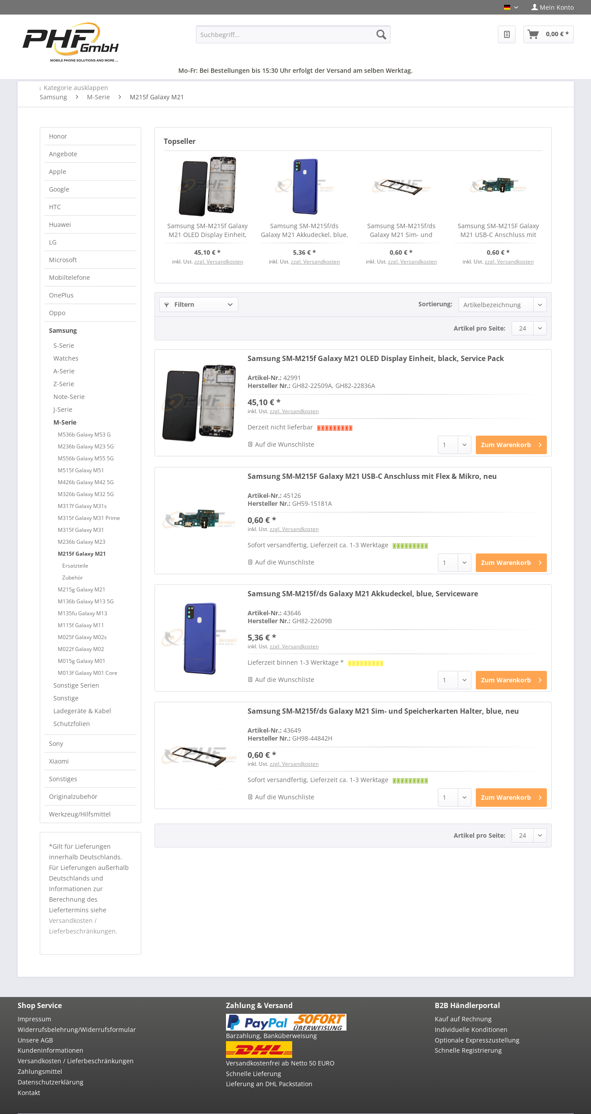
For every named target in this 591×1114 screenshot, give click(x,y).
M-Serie (64, 422)
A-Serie (64, 371)
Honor (58, 136)
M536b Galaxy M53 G (84, 434)
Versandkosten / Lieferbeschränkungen (76, 1061)
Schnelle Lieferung (253, 1073)
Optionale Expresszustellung (477, 1040)
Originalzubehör (73, 796)
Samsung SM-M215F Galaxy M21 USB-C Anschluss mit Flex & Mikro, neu (498, 230)
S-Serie (63, 345)
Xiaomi (59, 761)
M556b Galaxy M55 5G (86, 458)
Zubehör (72, 577)
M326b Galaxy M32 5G (86, 494)
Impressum (34, 1019)
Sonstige (66, 698)
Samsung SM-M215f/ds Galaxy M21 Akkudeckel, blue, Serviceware (304, 230)
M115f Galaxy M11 (81, 625)
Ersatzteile (75, 565)
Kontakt (29, 1092)
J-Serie (62, 409)
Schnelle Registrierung (468, 1050)
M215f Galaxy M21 (82, 553)
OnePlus (61, 295)
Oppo (57, 313)
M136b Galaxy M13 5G (86, 601)
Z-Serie (63, 384)
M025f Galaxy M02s (82, 637)
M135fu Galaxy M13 (82, 613)
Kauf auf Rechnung (463, 1019)
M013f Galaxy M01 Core (87, 673)
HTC (55, 207)
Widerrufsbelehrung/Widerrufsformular (77, 1029)
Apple (57, 171)
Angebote (63, 154)
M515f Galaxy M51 (81, 470)
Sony (56, 743)
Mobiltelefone (69, 277)
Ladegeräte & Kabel (82, 711)
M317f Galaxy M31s (82, 506)
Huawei (60, 224)
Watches (66, 358)
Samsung (63, 330)
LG (52, 242)
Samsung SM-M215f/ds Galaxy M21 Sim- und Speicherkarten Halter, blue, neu (401, 230)
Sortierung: (435, 304)
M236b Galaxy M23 (81, 542)
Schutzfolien (71, 723)
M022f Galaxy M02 (81, 649)
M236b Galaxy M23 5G (86, 446)
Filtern (179, 304)
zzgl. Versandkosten (218, 261)
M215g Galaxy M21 (81, 589)
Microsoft (63, 260)
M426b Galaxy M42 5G (86, 482)
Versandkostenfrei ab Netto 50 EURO (280, 1063)
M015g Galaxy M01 (81, 661)
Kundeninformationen (50, 1050)
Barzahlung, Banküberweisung (271, 1035)
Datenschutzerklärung (50, 1082)
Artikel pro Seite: (479, 328)
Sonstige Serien (76, 685)
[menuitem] (549, 7)
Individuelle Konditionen (471, 1029)
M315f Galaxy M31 (81, 530)
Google (59, 189)
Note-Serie (69, 396)
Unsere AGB (35, 1040)
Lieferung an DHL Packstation (269, 1084)
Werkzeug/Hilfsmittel (80, 814)
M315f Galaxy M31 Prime (89, 518)
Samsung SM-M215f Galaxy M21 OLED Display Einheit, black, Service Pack (207, 230)
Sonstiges (63, 779)
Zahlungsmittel (40, 1071)
